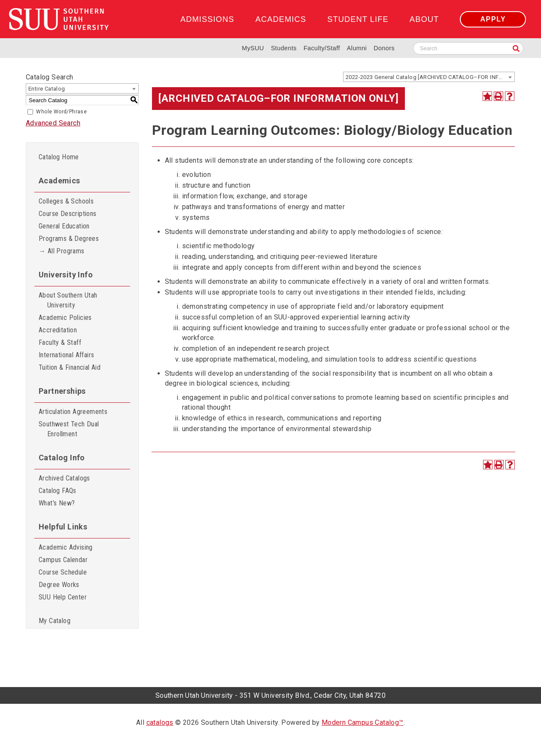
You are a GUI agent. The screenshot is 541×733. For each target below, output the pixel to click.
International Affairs (66, 355)
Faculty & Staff (60, 342)
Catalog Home (59, 157)
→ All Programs (62, 251)
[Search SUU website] (468, 48)
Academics (280, 19)
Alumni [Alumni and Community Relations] (357, 48)
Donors (384, 48)
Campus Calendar (63, 560)
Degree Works (59, 585)
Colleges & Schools (66, 201)
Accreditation (58, 330)
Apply (493, 19)
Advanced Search (53, 123)
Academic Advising (66, 547)
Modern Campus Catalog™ (363, 722)
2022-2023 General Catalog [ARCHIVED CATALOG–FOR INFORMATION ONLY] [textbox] (430, 77)
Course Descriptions (68, 214)
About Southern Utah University (68, 300)
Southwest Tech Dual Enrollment (69, 429)
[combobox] (429, 77)
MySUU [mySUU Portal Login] (253, 48)
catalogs (159, 722)
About (424, 19)
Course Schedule (63, 572)
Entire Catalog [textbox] (46, 88)
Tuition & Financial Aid (69, 367)
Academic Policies (65, 317)
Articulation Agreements (73, 412)
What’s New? (57, 503)
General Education (64, 226)
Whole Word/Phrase (61, 112)
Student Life (357, 19)
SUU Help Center (63, 597)
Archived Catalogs (64, 478)
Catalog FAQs (57, 491)
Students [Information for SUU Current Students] (284, 48)
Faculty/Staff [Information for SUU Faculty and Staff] (322, 48)
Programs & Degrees (69, 238)
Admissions (207, 19)
